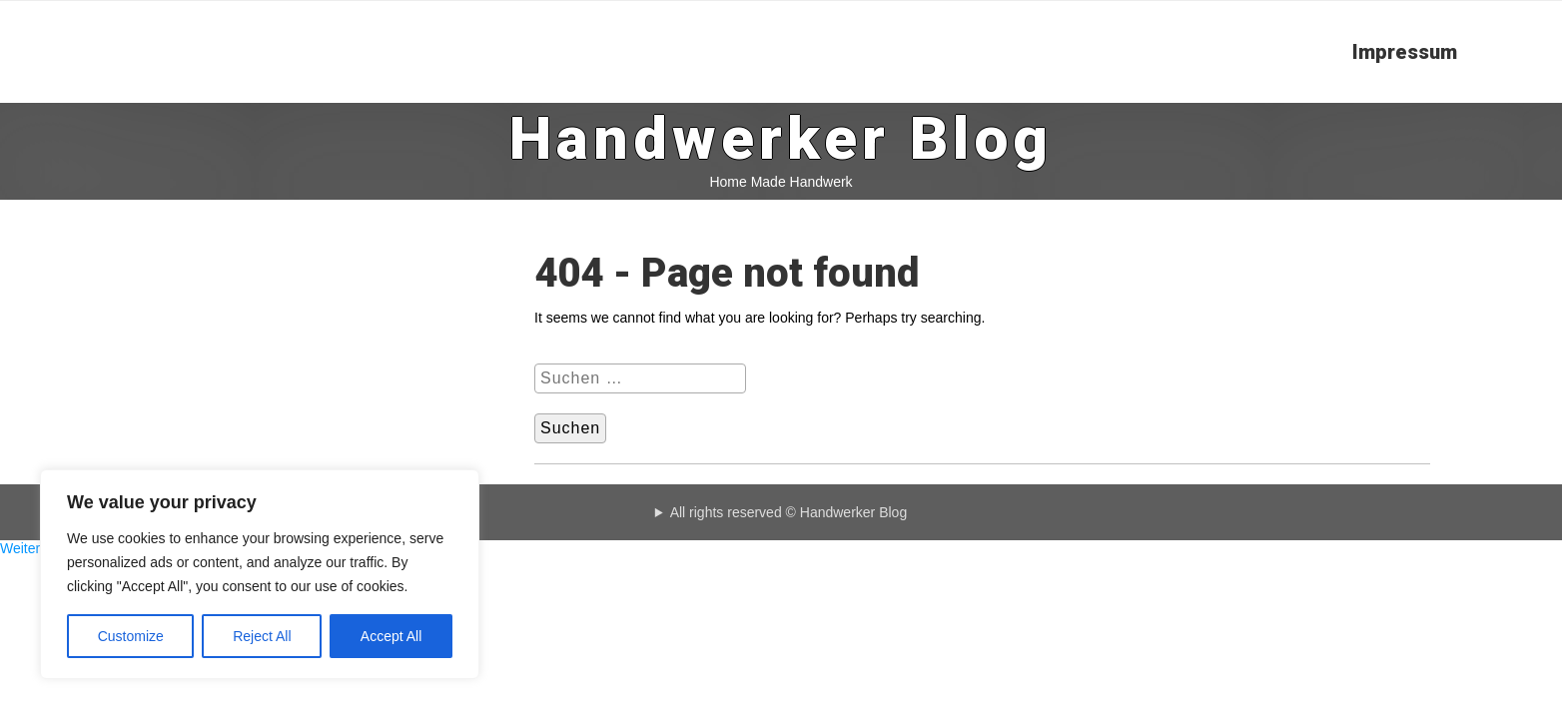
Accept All (391, 636)
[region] (259, 574)
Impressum (1404, 52)
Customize (131, 636)
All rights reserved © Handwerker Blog (789, 512)
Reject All (262, 636)
